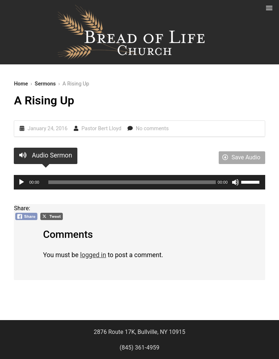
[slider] (132, 182)
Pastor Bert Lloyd (101, 128)
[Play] (21, 182)
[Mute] (235, 182)
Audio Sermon (45, 155)
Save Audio (241, 157)
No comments (152, 128)
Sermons (45, 84)
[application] (139, 182)
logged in (93, 255)
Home (21, 84)
